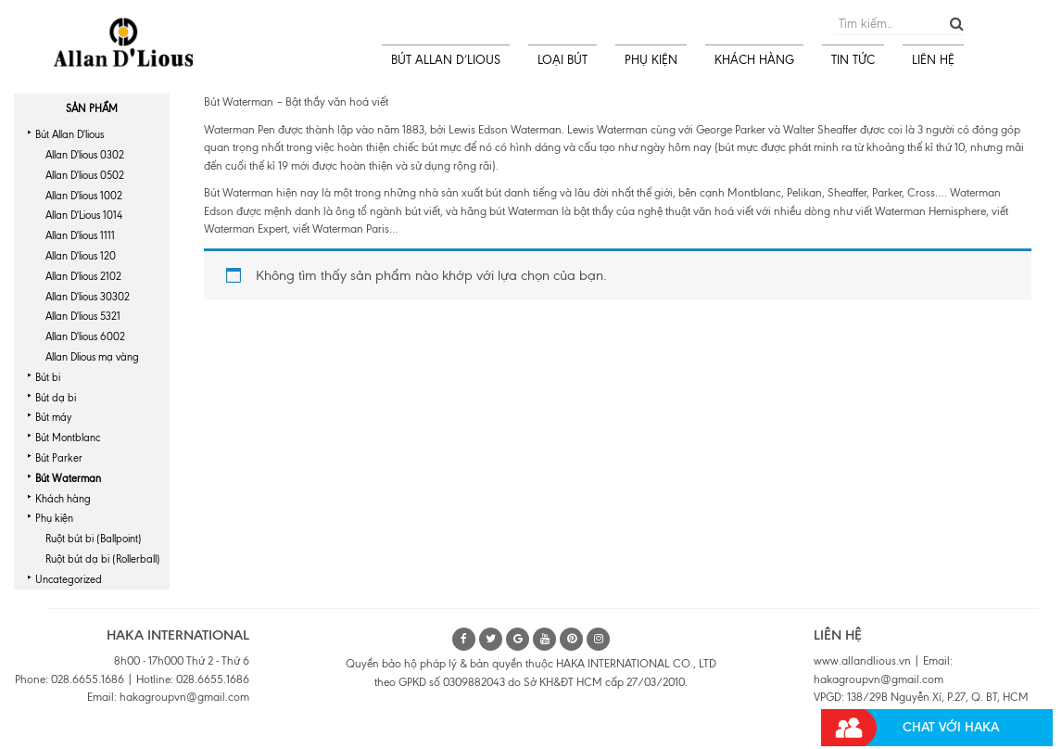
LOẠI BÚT (562, 60)
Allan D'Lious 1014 (83, 215)
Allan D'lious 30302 (87, 296)
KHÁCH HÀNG (754, 60)
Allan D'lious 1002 (83, 195)
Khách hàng (63, 498)
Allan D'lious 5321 (82, 316)
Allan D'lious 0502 (84, 175)
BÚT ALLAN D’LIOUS (445, 60)
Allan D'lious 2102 (83, 276)
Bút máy (53, 417)
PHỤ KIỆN (651, 60)
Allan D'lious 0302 (84, 154)
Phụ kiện (54, 518)
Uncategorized (68, 579)
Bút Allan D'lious (69, 134)
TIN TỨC (853, 60)
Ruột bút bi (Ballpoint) (93, 538)
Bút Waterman (68, 478)
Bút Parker (58, 457)
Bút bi (47, 377)
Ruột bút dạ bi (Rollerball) (102, 558)
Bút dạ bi (55, 397)
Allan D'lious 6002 (85, 336)
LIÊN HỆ (933, 60)
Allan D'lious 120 (80, 255)
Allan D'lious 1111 (80, 235)
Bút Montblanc (67, 437)
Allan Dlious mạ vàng (92, 356)
